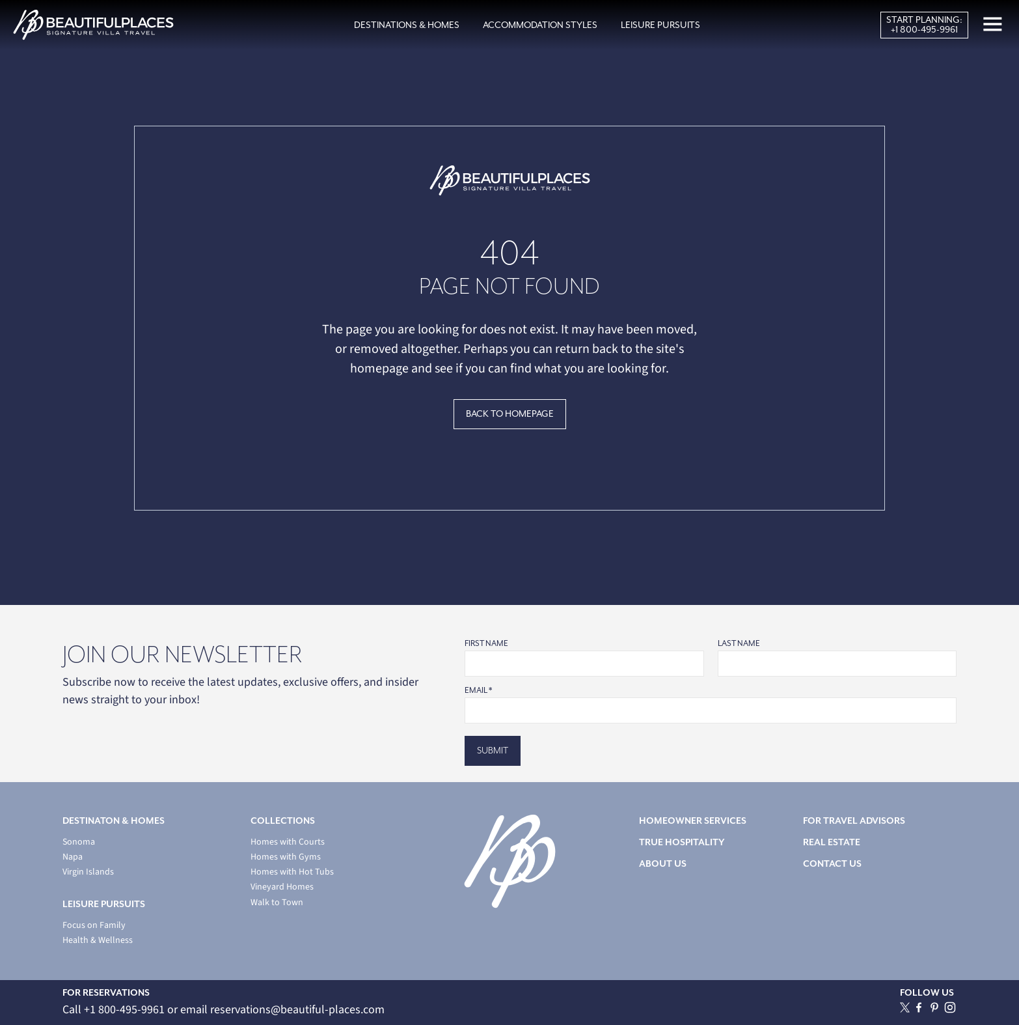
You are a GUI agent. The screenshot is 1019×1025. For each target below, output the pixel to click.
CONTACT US (832, 863)
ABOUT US (662, 863)
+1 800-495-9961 (924, 29)
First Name (486, 644)
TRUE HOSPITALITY (682, 842)
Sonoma (78, 842)
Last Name (739, 644)
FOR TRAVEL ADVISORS (854, 820)
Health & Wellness (97, 940)
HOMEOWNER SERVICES (692, 820)
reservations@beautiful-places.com (297, 1010)
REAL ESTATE (831, 842)
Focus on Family (94, 926)
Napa (72, 857)
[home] (93, 25)
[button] (406, 25)
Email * (478, 690)
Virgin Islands (88, 872)
